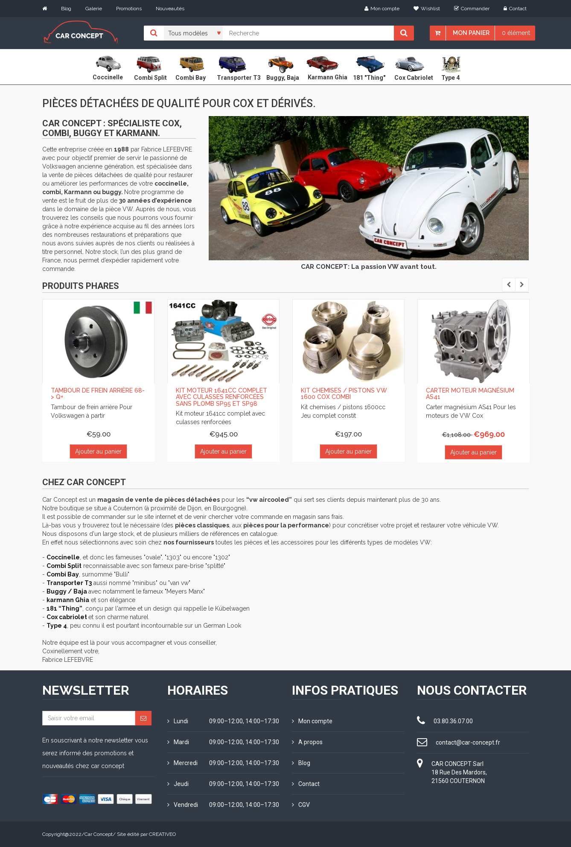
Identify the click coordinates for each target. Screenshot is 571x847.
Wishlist (427, 9)
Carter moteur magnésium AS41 (470, 393)
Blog (66, 9)
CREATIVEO (162, 834)
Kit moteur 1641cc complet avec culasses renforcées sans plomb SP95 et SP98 (221, 397)
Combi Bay (63, 574)
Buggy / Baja (67, 591)
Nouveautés (170, 9)
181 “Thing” (64, 608)
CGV (301, 804)
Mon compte (381, 9)
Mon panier (471, 32)
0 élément (516, 32)
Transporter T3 (69, 582)
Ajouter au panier (98, 451)
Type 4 (57, 625)
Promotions (129, 9)
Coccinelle (63, 557)
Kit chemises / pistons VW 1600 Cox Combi (344, 393)
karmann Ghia (68, 600)
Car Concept (98, 834)
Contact (515, 9)
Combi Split (64, 565)
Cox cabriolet (67, 617)
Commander (471, 9)
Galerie (93, 9)
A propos (307, 742)
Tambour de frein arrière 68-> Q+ (98, 393)
